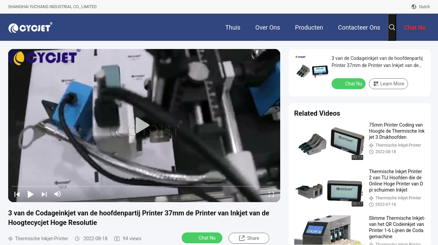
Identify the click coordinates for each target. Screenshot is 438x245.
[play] (144, 125)
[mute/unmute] (58, 194)
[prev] (17, 194)
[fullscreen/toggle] (271, 194)
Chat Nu (203, 237)
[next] (44, 194)
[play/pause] (30, 194)
